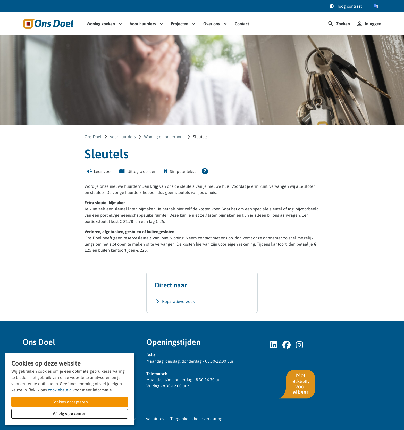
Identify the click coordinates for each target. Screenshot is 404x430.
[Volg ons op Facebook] (286, 345)
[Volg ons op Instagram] (299, 345)
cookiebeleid (60, 389)
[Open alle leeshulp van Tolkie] (205, 171)
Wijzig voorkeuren (69, 413)
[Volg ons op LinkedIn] (273, 345)
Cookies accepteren (70, 402)
